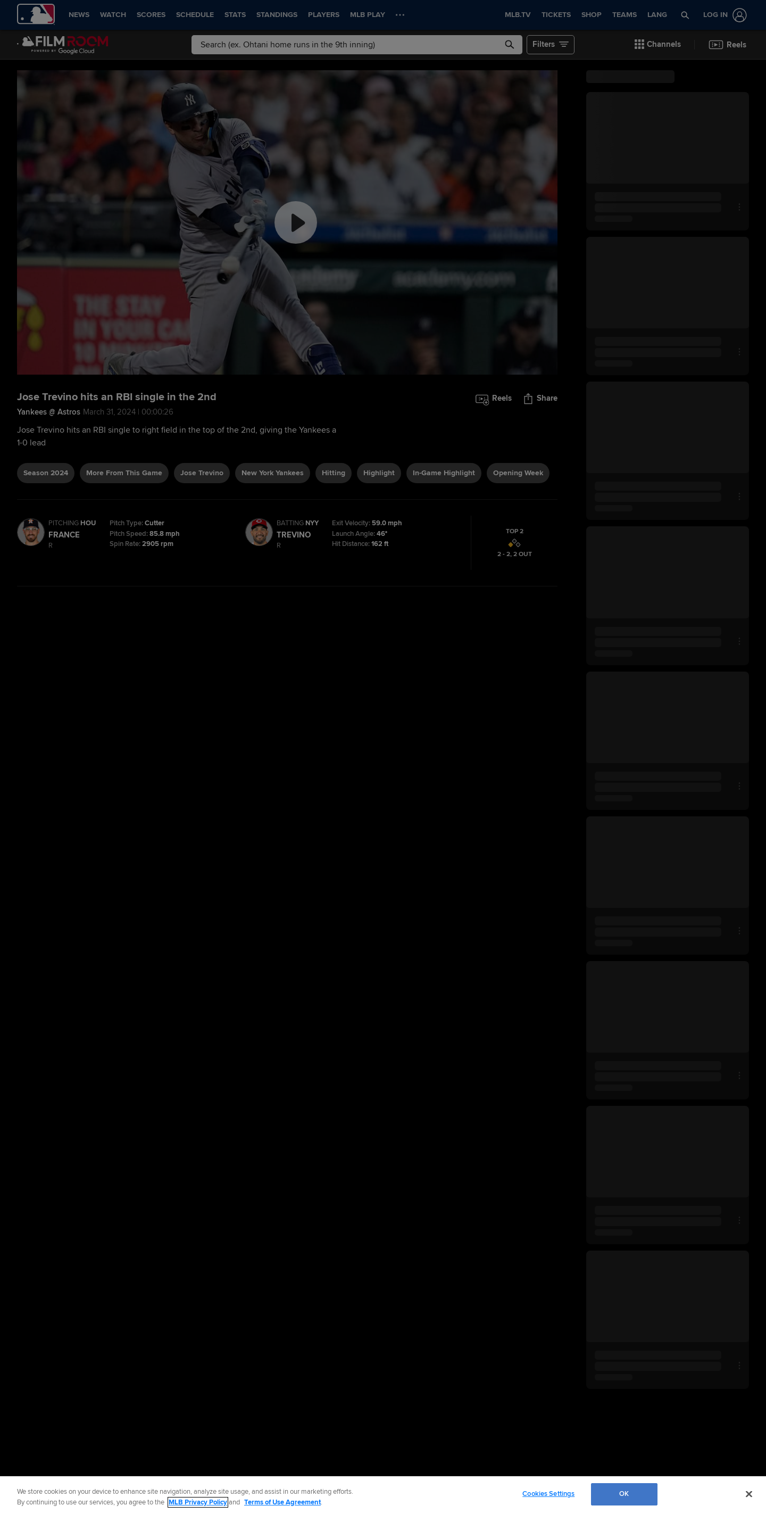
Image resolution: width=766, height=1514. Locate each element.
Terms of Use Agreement (282, 1502)
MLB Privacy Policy (198, 1502)
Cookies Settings (548, 1494)
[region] (383, 1495)
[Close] (749, 1493)
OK (624, 1494)
